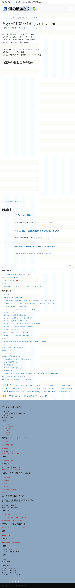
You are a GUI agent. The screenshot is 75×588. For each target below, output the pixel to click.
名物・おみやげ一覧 (8, 312)
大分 (16, 201)
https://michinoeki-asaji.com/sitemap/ (11, 542)
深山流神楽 (5, 486)
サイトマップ (6, 353)
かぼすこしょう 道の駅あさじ (13, 329)
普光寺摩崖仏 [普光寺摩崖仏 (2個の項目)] (26, 391)
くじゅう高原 (9, 426)
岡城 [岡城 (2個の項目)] (14, 391)
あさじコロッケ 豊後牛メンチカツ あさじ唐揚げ (18, 318)
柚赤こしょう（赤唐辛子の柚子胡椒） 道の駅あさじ (19, 326)
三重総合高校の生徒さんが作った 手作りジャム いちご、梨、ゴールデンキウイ (24, 286)
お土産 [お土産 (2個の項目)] (18, 385)
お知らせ (13, 18)
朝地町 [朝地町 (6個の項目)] (37, 392)
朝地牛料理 (5, 442)
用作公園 (4, 483)
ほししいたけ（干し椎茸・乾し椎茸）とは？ (15, 376)
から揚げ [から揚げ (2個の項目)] (25, 385)
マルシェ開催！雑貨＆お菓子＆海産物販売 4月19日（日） (18, 274)
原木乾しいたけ (6, 514)
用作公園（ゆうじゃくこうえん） (13, 368)
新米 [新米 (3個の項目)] (21, 392)
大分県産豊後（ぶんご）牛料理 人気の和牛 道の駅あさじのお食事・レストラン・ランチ (29, 303)
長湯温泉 (8, 428)
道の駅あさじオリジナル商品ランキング (15, 321)
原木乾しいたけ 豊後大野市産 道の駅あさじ (16, 315)
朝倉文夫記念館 (6, 477)
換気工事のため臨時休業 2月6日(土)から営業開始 (35, 247)
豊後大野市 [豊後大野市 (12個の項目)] (8, 396)
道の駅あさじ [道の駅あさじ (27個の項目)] (32, 395)
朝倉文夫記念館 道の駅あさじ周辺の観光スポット (18, 359)
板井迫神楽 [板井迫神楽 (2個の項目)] (43, 391)
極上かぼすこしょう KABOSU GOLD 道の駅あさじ (18, 335)
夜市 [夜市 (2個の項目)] (5, 391)
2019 (7, 201)
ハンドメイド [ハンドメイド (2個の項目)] (52, 388)
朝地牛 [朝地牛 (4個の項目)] (32, 392)
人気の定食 (5, 448)
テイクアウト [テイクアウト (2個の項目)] (45, 388)
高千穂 (8, 432)
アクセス (4, 344)
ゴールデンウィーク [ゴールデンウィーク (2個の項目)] (33, 388)
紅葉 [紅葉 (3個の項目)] (59, 392)
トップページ (5, 18)
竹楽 (19, 201)
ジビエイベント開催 (23, 215)
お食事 (9, 581)
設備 (3, 338)
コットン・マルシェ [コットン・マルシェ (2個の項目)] (17, 388)
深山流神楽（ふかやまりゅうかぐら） (15, 365)
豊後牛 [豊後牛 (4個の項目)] (16, 396)
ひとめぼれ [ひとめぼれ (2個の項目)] (50, 385)
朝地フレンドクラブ (8, 350)
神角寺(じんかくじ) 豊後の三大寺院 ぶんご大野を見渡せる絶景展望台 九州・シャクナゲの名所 (31, 373)
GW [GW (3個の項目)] (3, 385)
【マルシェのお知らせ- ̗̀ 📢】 (10, 280)
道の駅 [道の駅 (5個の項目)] (21, 396)
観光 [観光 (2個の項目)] (70, 391)
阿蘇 (7, 430)
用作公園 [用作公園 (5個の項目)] (51, 392)
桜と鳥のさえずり (7, 283)
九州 (7, 434)
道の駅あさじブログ (7, 460)
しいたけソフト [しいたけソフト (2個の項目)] (40, 385)
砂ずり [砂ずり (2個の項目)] (56, 391)
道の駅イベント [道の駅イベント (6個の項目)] (48, 396)
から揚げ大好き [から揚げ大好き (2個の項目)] (32, 385)
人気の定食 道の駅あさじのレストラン (15, 306)
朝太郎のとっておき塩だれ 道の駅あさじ (16, 332)
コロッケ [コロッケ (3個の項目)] (25, 388)
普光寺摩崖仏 (8, 371)
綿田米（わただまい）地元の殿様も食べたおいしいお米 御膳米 (22, 324)
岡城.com (8, 424)
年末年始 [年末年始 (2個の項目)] (18, 391)
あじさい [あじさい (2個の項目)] (14, 385)
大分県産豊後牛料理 (7, 445)
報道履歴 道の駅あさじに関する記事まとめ (14, 347)
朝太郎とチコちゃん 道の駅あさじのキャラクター (16, 379)
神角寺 (4, 492)
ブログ (39, 28)
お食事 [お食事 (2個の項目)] (21, 385)
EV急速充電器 (6, 535)
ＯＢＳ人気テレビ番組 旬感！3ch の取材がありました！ (37, 231)
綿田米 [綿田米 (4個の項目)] (66, 392)
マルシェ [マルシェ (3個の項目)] (57, 388)
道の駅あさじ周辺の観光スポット (11, 356)
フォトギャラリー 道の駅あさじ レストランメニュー (20, 309)
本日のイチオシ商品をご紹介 (10, 277)
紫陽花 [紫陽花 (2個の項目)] (62, 391)
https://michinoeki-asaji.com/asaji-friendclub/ (13, 528)
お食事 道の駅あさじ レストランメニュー (14, 297)
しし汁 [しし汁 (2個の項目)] (45, 385)
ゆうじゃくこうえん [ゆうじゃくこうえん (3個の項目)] (59, 385)
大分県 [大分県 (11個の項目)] (9, 391)
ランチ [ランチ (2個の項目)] (62, 388)
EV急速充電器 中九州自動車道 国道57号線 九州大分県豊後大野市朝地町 (25, 341)
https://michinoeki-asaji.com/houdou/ (11, 469)
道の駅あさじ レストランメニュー (11, 453)
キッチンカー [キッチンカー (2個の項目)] (9, 388)
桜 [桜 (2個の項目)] (46, 391)
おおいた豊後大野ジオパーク (12, 362)
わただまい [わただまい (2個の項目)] (67, 385)
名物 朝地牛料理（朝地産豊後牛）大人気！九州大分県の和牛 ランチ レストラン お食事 (29, 300)
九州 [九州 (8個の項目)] (66, 388)
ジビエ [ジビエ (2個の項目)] (39, 388)
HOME (3, 581)
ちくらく (12, 201)
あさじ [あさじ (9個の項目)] (8, 385)
